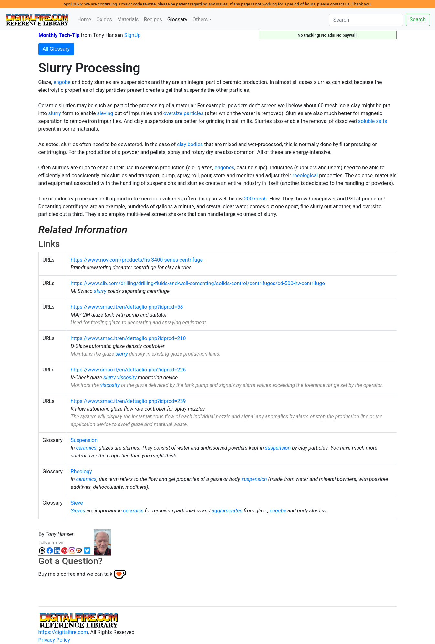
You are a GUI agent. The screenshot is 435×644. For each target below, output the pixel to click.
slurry (54, 113)
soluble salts (372, 121)
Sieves (78, 511)
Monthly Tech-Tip (59, 35)
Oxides (104, 19)
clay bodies (190, 144)
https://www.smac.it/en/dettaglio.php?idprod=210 (128, 338)
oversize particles (183, 113)
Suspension (84, 440)
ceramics (86, 448)
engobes (224, 168)
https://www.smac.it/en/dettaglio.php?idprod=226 (128, 370)
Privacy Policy (54, 640)
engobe (61, 82)
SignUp (132, 35)
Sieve (77, 503)
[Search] (366, 20)
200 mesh (255, 199)
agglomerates (227, 511)
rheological (305, 175)
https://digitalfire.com (63, 632)
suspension (278, 448)
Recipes (153, 19)
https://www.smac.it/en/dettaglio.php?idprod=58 (127, 307)
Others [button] (200, 19)
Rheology (81, 471)
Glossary (178, 19)
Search (418, 19)
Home (84, 19)
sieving (105, 113)
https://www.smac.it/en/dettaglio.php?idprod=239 (128, 401)
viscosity (126, 377)
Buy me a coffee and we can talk (75, 574)
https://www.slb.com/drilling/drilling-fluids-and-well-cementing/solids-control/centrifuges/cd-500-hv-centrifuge (198, 283)
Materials (128, 19)
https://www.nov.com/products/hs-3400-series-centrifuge (137, 260)
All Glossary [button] (56, 49)
